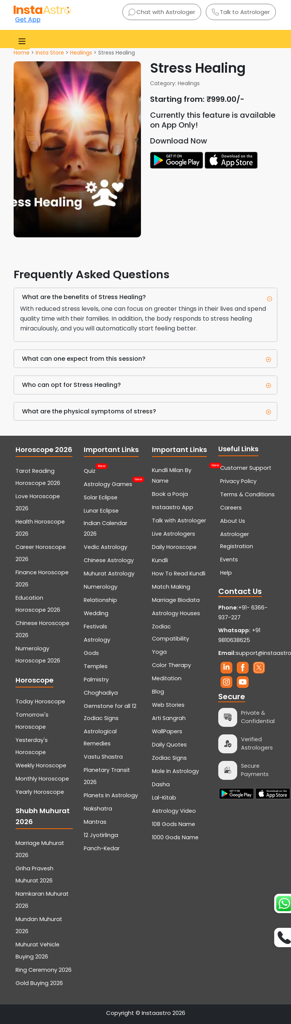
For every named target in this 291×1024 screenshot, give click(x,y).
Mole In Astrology (175, 771)
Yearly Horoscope (40, 792)
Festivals (95, 626)
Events (229, 559)
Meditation (166, 678)
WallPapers (167, 731)
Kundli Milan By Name (180, 475)
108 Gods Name (173, 824)
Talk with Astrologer (179, 520)
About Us (232, 521)
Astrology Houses (176, 613)
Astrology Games (108, 483)
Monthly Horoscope (42, 778)
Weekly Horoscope (41, 765)
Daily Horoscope (174, 547)
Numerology (100, 587)
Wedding (96, 613)
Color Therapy (171, 665)
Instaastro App (172, 507)
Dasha (161, 784)
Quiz (89, 470)
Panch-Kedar (102, 848)
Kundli (160, 560)
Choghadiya (101, 693)
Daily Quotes (169, 744)
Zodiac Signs (169, 758)
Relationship (100, 600)
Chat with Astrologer (161, 12)
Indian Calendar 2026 (105, 528)
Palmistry (96, 679)
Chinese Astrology (109, 560)
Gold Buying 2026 (39, 983)
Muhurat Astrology (109, 573)
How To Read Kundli (178, 573)
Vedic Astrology (105, 547)
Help (226, 573)
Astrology (97, 640)
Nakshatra (98, 808)
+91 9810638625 (239, 635)
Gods (91, 653)
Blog (158, 691)
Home (22, 52)
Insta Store (50, 52)
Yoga (159, 652)
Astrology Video (174, 811)
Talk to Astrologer (241, 12)
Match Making (171, 587)
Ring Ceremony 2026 (44, 970)
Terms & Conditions (247, 494)
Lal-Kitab (164, 797)
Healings (81, 52)
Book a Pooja (170, 494)
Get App (28, 19)
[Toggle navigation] (22, 41)
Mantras (95, 822)
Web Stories (168, 705)
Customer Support (245, 468)
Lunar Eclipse (101, 510)
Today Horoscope (40, 701)
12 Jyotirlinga (101, 835)
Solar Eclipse (100, 497)
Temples (96, 666)
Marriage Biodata (176, 600)
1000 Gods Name (175, 837)
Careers (231, 507)
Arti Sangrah (169, 718)
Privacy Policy (238, 481)
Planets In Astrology (111, 795)
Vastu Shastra (103, 757)
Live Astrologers (173, 534)
